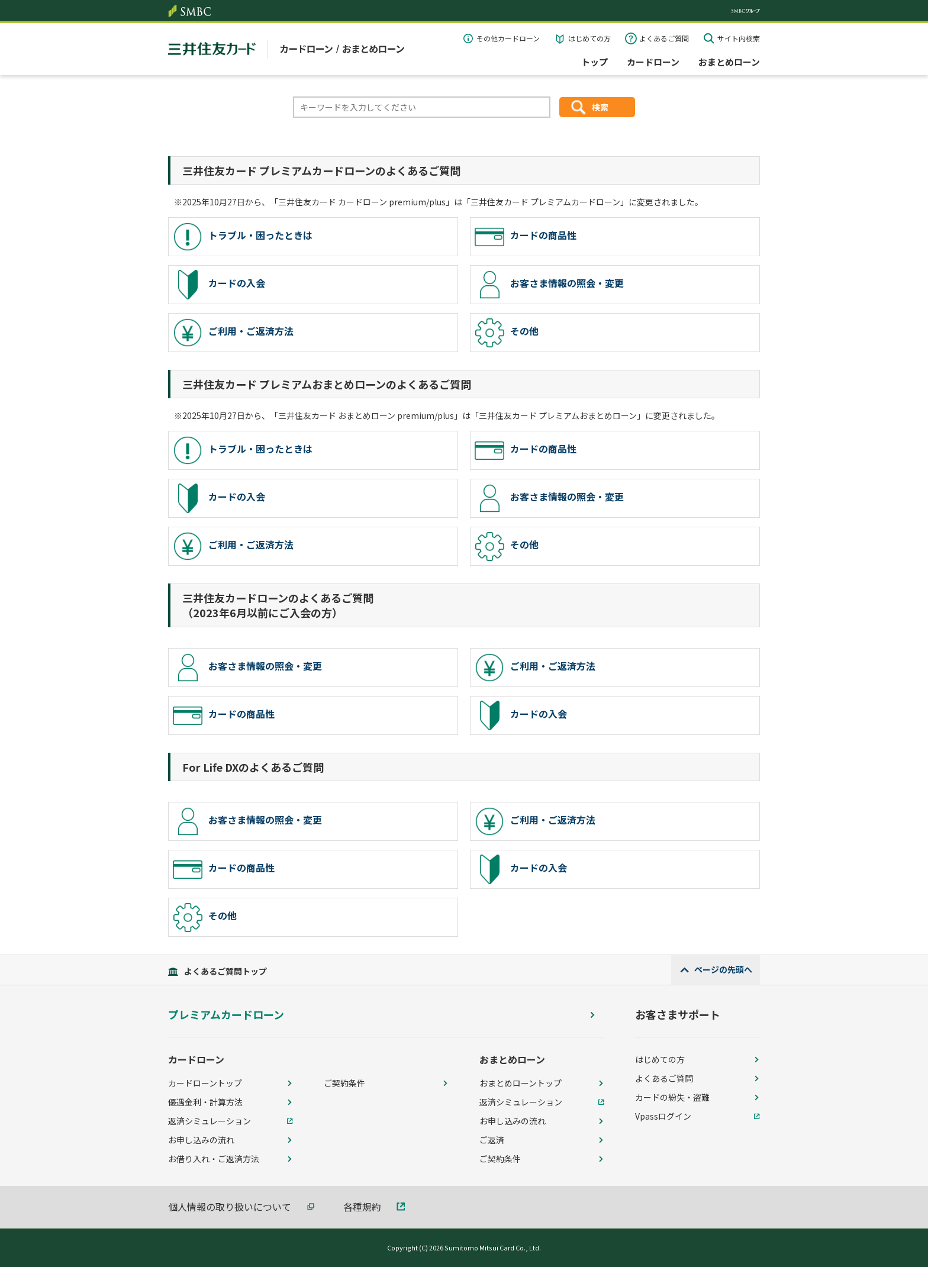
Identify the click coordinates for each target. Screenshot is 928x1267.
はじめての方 (589, 38)
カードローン (653, 62)
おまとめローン (729, 62)
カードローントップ (205, 1083)
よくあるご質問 (664, 38)
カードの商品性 (525, 237)
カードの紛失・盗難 (672, 1097)
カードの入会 (219, 284)
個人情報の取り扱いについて (229, 1207)
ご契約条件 (344, 1083)
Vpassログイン (663, 1116)
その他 (507, 332)
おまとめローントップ (520, 1083)
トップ (594, 62)
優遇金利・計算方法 (205, 1102)
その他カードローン (508, 38)
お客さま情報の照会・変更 (549, 284)
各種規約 (362, 1207)
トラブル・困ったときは (242, 237)
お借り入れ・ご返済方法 (213, 1159)
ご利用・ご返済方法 (233, 332)
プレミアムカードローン (226, 1014)
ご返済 (491, 1140)
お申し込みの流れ (201, 1140)
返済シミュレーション (209, 1121)
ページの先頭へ (723, 969)
